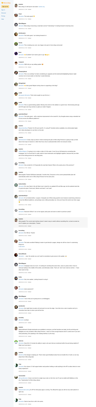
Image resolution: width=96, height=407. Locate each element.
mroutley (25, 317)
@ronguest (26, 95)
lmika (24, 277)
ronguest (25, 62)
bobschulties (26, 184)
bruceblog (25, 162)
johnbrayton (26, 33)
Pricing (3, 16)
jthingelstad (26, 83)
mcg (24, 364)
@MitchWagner (27, 151)
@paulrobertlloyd (27, 128)
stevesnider (26, 375)
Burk (24, 52)
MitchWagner (26, 23)
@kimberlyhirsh (27, 139)
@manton (25, 16)
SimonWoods (26, 253)
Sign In (3, 10)
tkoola (24, 42)
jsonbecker (26, 306)
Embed (33, 9)
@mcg (24, 378)
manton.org (46, 6)
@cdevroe (25, 354)
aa (23, 286)
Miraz (24, 240)
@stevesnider (26, 389)
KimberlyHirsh (27, 71)
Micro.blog (6, 3)
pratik (24, 92)
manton (25, 4)
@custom (26, 246)
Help (2, 19)
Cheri (24, 14)
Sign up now (5, 6)
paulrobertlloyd (27, 114)
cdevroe (25, 340)
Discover (3, 13)
